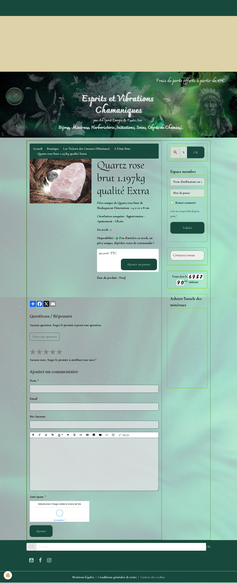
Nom (33, 381)
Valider (187, 228)
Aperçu (123, 435)
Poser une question (44, 336)
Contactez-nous (184, 255)
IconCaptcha (59, 520)
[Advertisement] (118, 44)
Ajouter (41, 531)
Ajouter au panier (139, 264)
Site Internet (38, 416)
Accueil (37, 149)
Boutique (53, 149)
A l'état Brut (122, 149)
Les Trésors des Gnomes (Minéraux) (86, 149)
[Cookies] (8, 575)
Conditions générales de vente (117, 577)
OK (195, 152)
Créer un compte (178, 211)
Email (33, 399)
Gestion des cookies (153, 577)
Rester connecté (185, 203)
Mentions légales (83, 577)
